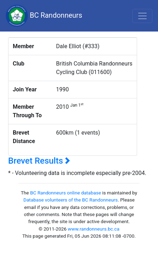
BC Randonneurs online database (65, 193)
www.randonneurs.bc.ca (93, 229)
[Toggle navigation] (142, 16)
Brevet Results (39, 161)
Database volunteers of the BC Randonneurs (70, 200)
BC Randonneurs (44, 16)
